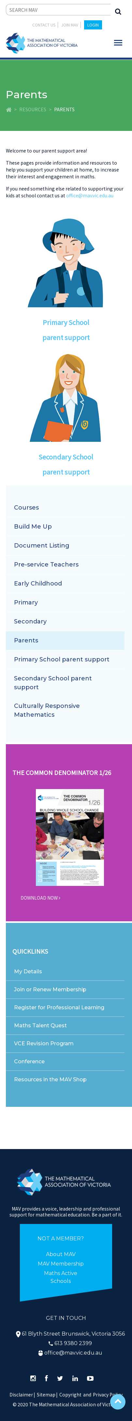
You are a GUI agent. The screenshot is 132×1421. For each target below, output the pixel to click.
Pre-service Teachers (46, 564)
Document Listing (41, 545)
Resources (32, 109)
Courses (26, 507)
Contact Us (43, 24)
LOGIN (93, 24)
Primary (26, 602)
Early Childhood (38, 583)
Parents (26, 640)
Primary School (66, 322)
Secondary (30, 621)
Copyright (70, 1394)
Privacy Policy (108, 1394)
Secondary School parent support (53, 683)
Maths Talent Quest (40, 1025)
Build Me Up (33, 526)
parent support (66, 337)
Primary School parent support (62, 659)
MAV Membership (61, 1264)
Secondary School (65, 456)
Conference (29, 1061)
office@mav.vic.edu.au (89, 195)
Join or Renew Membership (50, 989)
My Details (28, 971)
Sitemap (46, 1394)
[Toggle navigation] (118, 42)
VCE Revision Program (44, 1043)
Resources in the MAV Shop (50, 1079)
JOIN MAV (69, 24)
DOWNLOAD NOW (40, 897)
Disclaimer (22, 1394)
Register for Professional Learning (59, 1007)
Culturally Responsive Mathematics (47, 710)
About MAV (61, 1254)
